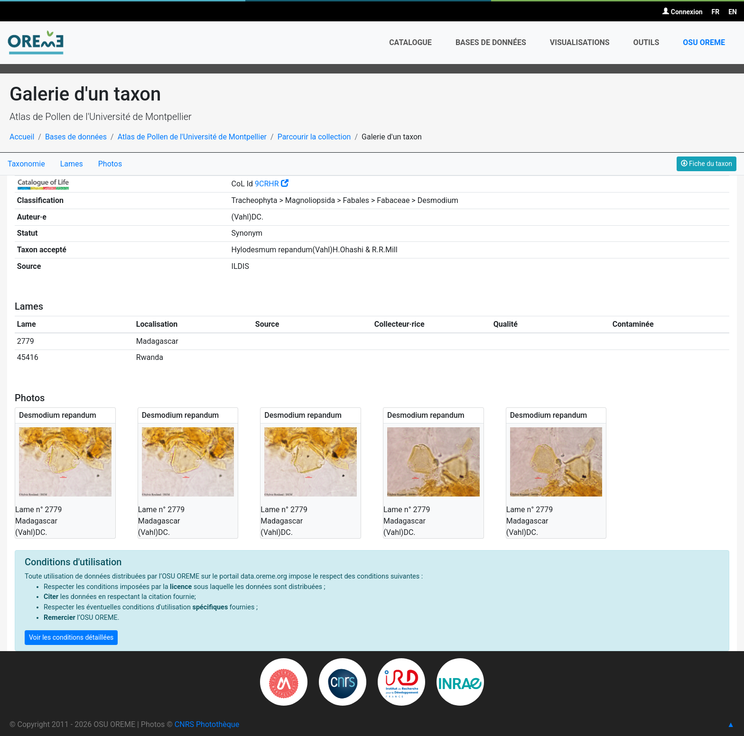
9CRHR (271, 183)
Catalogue (410, 42)
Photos (110, 163)
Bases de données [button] (491, 42)
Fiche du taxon (706, 163)
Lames (71, 163)
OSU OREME (704, 42)
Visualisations (580, 42)
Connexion (682, 12)
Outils (646, 42)
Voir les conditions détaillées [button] (71, 637)
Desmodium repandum (57, 415)
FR (716, 12)
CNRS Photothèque (207, 724)
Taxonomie (26, 163)
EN (732, 12)
